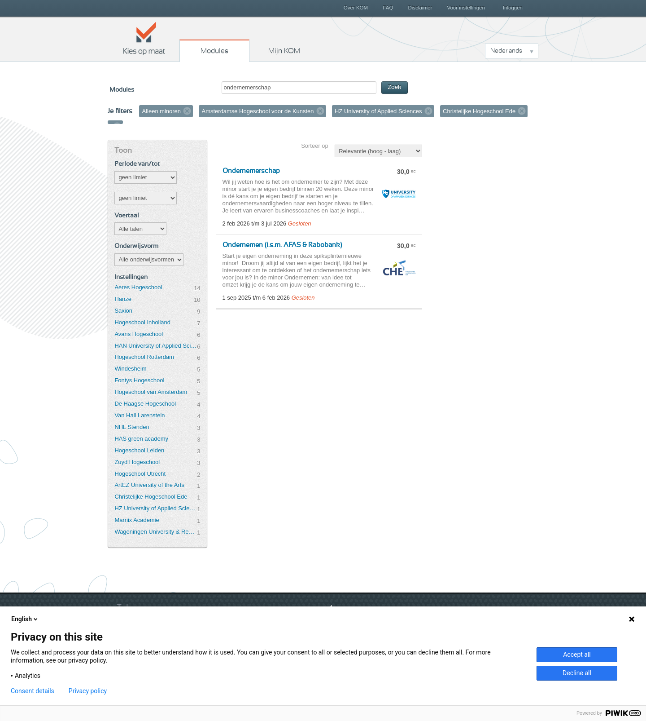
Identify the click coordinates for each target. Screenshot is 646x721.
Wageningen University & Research (155, 531)
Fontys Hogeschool (139, 380)
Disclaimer (420, 7)
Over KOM (356, 7)
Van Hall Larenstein (139, 415)
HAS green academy (141, 438)
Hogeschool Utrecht (140, 473)
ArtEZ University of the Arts (149, 485)
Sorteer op (314, 145)
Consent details (32, 690)
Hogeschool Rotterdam (144, 357)
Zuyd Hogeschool (137, 462)
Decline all (577, 673)
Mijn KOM (284, 50)
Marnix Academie (136, 520)
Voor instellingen (466, 7)
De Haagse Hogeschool (145, 403)
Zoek (395, 87)
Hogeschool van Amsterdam (150, 392)
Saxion (123, 310)
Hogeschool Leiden (139, 450)
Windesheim (130, 368)
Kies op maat (144, 38)
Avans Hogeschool (138, 334)
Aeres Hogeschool (138, 287)
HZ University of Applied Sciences (155, 508)
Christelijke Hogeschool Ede (150, 496)
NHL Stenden (131, 427)
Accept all (577, 654)
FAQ (388, 7)
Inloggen (513, 7)
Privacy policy (88, 690)
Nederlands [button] (506, 51)
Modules (214, 50)
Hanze (122, 299)
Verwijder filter (187, 111)
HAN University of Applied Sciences (155, 345)
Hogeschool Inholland (142, 322)
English (25, 619)
